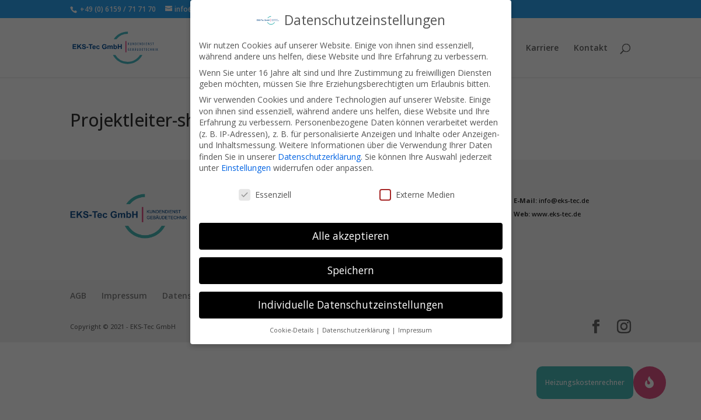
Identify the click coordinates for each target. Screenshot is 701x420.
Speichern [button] (350, 263)
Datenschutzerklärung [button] (356, 323)
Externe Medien (417, 187)
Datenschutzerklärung (319, 149)
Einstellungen (246, 161)
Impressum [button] (415, 323)
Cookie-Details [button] (292, 323)
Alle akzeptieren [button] (350, 229)
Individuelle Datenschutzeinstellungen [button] (351, 297)
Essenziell (265, 187)
